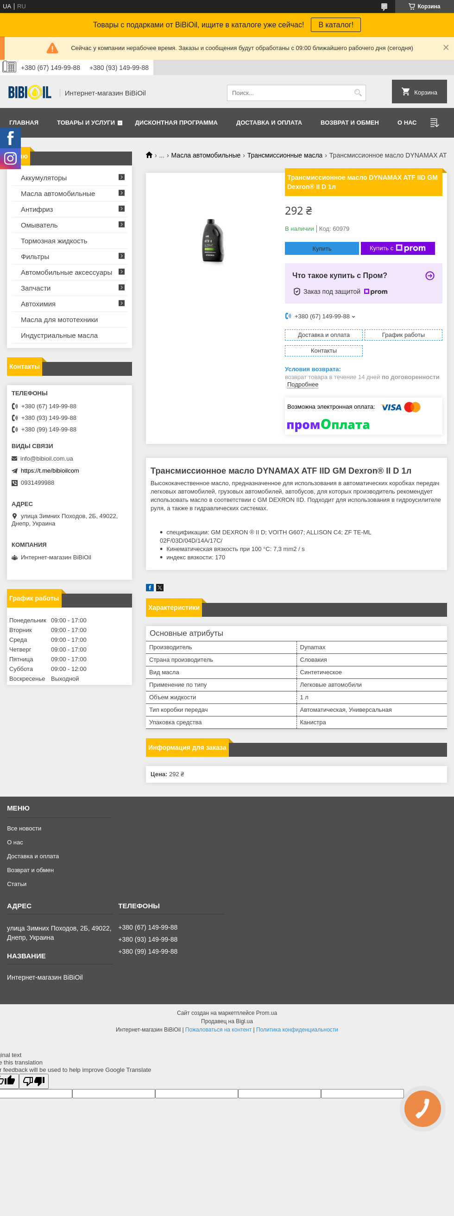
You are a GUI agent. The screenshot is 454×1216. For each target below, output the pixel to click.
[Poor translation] (34, 1081)
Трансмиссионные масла (285, 155)
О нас (407, 122)
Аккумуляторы (44, 178)
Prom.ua (266, 1013)
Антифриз (37, 209)
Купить (321, 248)
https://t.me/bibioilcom (50, 470)
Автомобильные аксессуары (66, 272)
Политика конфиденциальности (297, 1029)
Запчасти (35, 288)
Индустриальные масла (59, 335)
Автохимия (38, 304)
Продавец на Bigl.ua (227, 1021)
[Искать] (358, 93)
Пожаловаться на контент (218, 1029)
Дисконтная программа (176, 122)
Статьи (16, 883)
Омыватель (39, 225)
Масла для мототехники (59, 319)
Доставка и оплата (269, 122)
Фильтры (35, 256)
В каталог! (335, 25)
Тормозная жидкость (54, 241)
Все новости (24, 828)
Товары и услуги (86, 122)
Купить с (398, 248)
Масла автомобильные (206, 155)
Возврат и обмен (350, 122)
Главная (23, 122)
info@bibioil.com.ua (46, 458)
